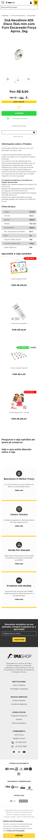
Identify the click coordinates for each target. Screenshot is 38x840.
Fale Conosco (19, 735)
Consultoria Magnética (19, 704)
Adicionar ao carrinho (20, 118)
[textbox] (19, 7)
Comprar (19, 113)
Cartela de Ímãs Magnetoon (19, 323)
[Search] (19, 633)
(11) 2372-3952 (21, 746)
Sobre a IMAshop (19, 685)
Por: (19, 285)
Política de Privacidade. (16, 830)
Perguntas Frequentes (19, 716)
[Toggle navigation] (3, 3)
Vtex (13, 803)
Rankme (23, 803)
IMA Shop (10, 3)
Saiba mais (19, 490)
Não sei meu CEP (18, 136)
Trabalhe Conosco (19, 738)
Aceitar (19, 836)
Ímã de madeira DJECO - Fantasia (19, 412)
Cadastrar (19, 640)
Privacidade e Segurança (19, 689)
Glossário (19, 719)
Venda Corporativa (19, 700)
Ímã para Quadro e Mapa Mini (19, 368)
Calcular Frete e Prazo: (19, 126)
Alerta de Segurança (19, 723)
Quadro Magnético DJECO (19, 279)
